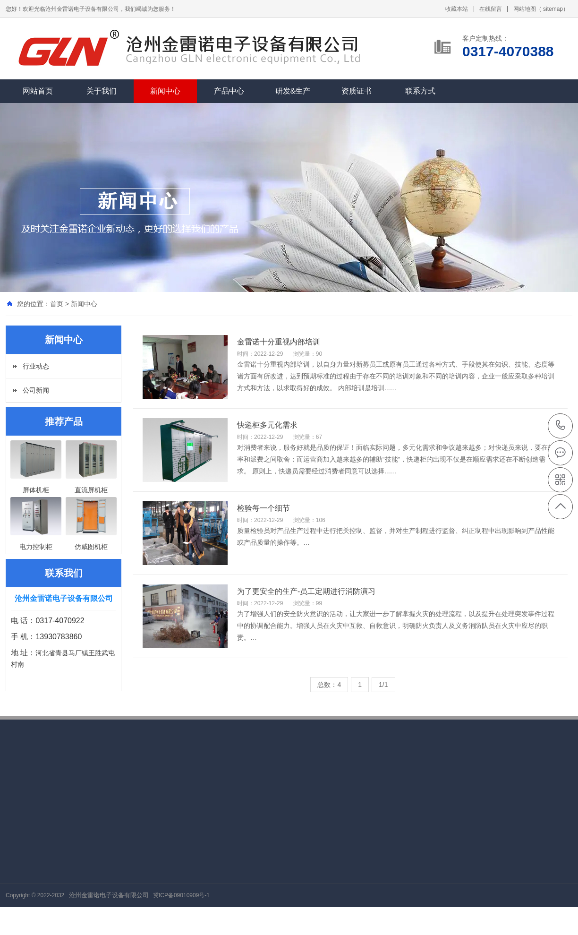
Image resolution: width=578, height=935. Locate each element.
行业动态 (36, 366)
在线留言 (490, 9)
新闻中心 (165, 91)
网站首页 (38, 91)
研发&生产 (293, 91)
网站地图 (524, 9)
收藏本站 (456, 9)
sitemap (553, 9)
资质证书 (356, 91)
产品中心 (229, 91)
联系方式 (420, 91)
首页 (56, 304)
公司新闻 (36, 390)
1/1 (383, 684)
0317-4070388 (560, 425)
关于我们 (101, 91)
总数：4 (329, 684)
